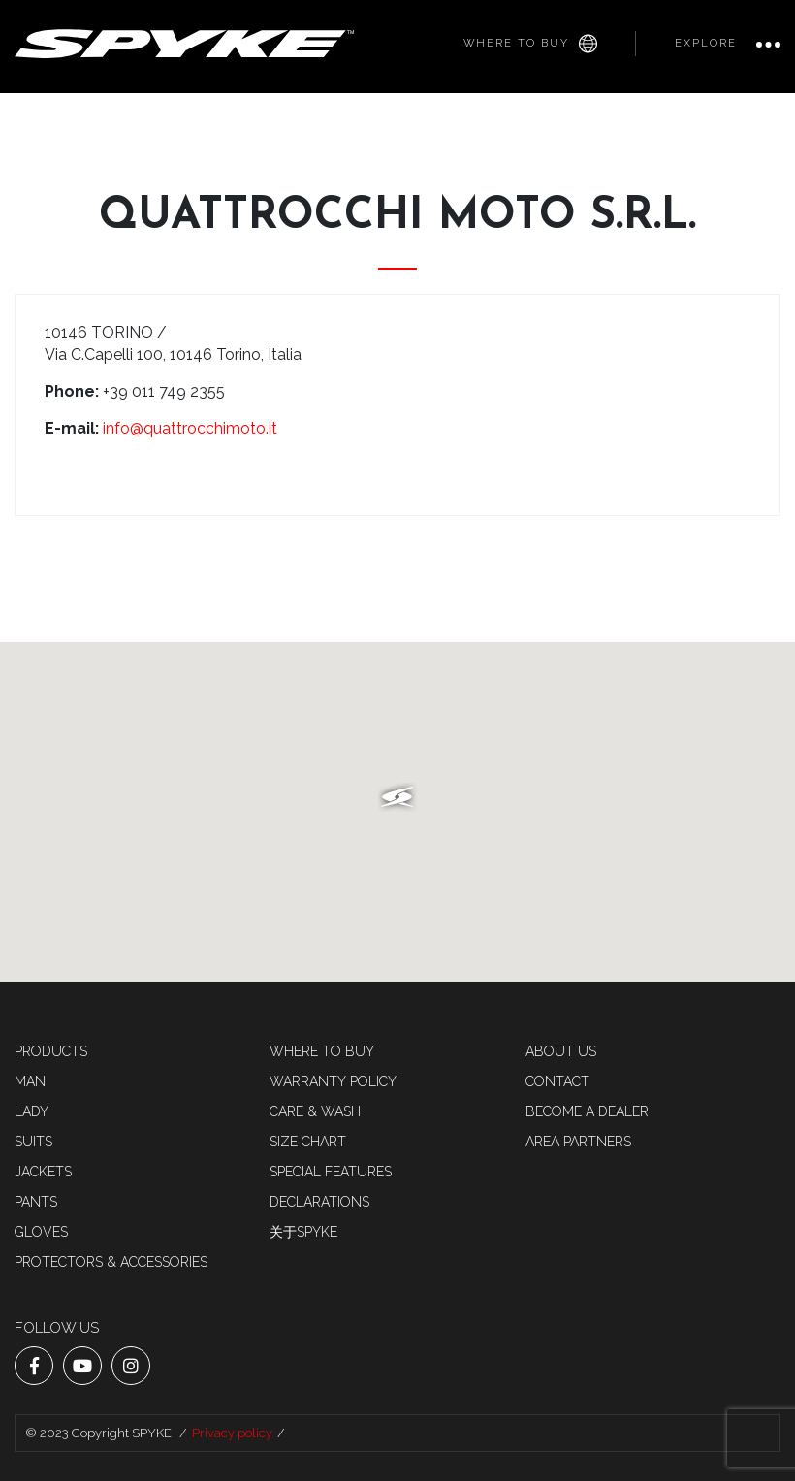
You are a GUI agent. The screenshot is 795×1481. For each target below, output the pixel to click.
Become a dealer (587, 1111)
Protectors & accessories (111, 1262)
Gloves (41, 1232)
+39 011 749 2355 (164, 391)
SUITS (33, 1141)
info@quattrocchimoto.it (190, 428)
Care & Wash (315, 1111)
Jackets (43, 1171)
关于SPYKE (303, 1232)
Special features (331, 1171)
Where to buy (530, 43)
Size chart (308, 1141)
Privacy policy (232, 1433)
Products (51, 1051)
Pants (36, 1201)
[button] (397, 797)
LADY (31, 1111)
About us (560, 1051)
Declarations (319, 1201)
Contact (557, 1081)
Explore (706, 43)
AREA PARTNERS (578, 1141)
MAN (30, 1081)
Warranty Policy (333, 1081)
